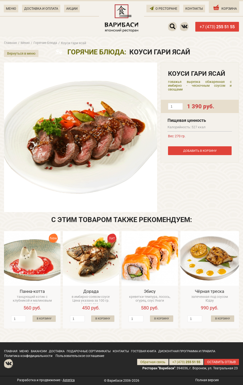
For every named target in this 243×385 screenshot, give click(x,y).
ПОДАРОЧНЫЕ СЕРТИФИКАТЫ (89, 351)
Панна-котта (32, 291)
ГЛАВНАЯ (10, 351)
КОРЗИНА (224, 7)
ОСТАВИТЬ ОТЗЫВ (221, 362)
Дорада (91, 291)
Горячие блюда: (96, 52)
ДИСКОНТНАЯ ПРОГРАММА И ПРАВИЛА (186, 351)
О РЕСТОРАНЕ (163, 8)
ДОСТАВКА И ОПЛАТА (41, 8)
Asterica (69, 380)
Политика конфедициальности (28, 356)
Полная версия (207, 380)
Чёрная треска (209, 291)
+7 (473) (217, 26)
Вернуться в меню (21, 53)
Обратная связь (152, 362)
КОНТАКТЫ (194, 8)
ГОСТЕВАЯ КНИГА (143, 351)
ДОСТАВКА (57, 351)
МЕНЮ (11, 8)
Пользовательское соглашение (80, 356)
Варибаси (114, 380)
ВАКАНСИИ (39, 351)
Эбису (150, 291)
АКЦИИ (72, 8)
